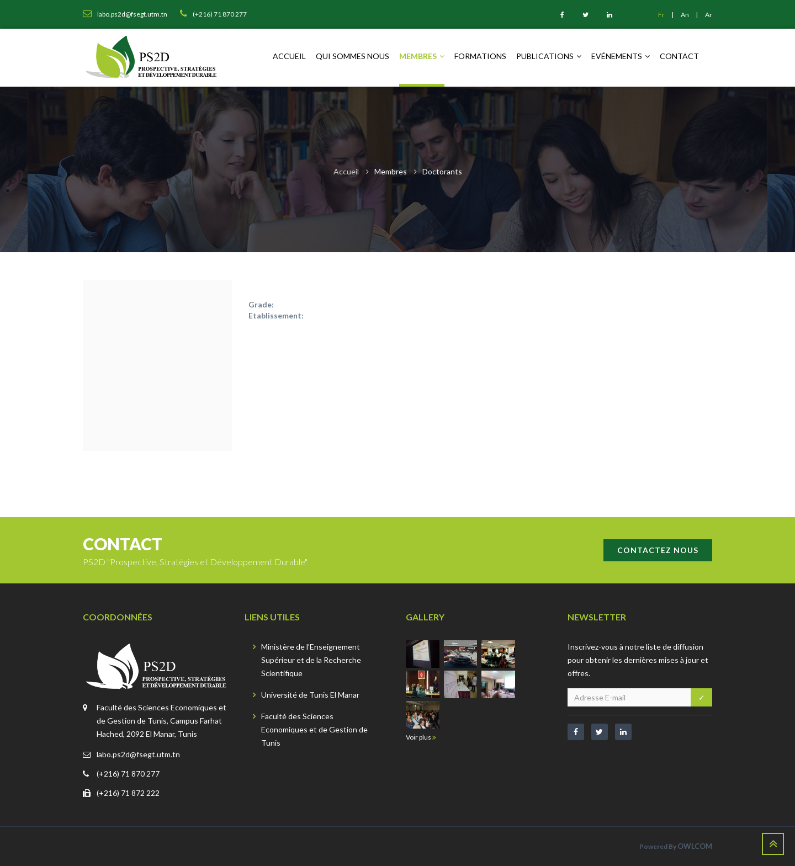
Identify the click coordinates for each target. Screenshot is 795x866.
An (685, 14)
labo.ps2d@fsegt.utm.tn (138, 754)
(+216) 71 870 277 (128, 773)
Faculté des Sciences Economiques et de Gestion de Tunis (314, 729)
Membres (421, 56)
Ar (708, 14)
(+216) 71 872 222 (128, 793)
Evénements (620, 56)
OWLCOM (694, 846)
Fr (662, 14)
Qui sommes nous (352, 56)
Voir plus (421, 737)
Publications (548, 56)
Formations (480, 56)
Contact (679, 56)
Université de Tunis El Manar (310, 694)
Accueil (289, 56)
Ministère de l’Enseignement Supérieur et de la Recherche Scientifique (311, 660)
